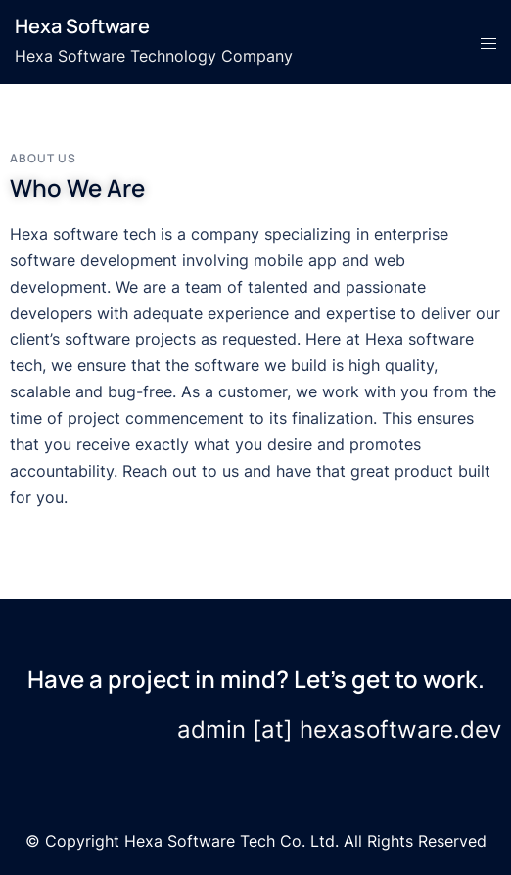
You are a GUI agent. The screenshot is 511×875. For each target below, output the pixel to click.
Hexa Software (82, 26)
